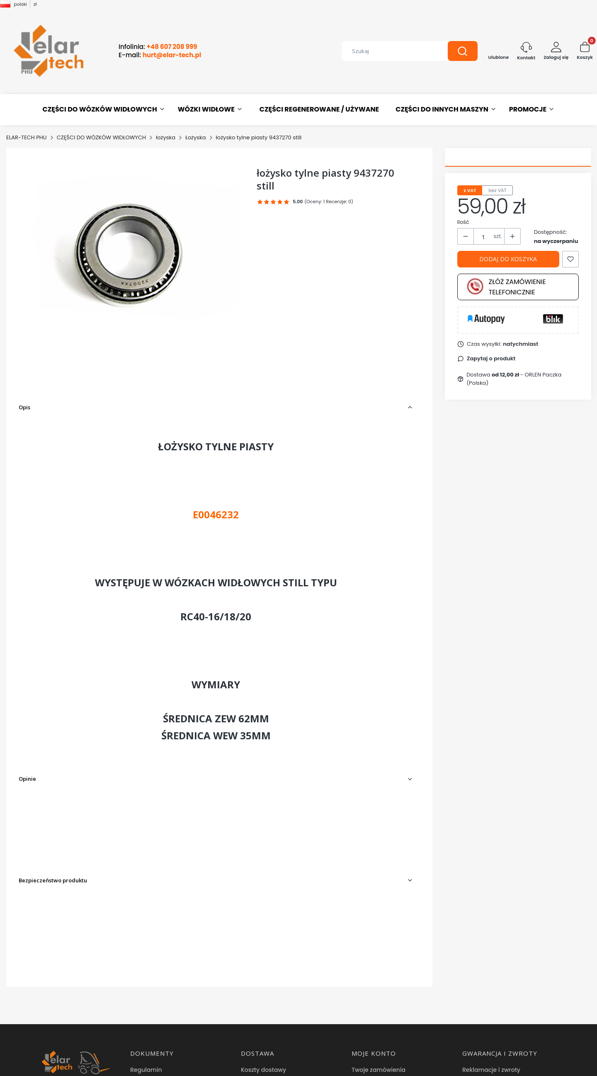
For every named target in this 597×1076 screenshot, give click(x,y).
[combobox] (388, 51)
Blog (136, 1009)
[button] (463, 51)
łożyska (165, 137)
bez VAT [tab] (497, 190)
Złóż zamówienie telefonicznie (506, 287)
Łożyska (195, 137)
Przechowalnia (373, 957)
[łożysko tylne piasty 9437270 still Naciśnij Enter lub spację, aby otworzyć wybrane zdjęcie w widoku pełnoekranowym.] (131, 245)
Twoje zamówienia (378, 932)
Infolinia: (158, 47)
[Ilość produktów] (484, 237)
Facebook (145, 1034)
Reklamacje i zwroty (491, 932)
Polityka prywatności (160, 945)
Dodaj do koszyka (508, 259)
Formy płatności (264, 945)
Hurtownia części (155, 1022)
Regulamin (146, 932)
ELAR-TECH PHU (26, 137)
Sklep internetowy (295, 1065)
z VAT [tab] (470, 190)
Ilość (463, 222)
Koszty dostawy (263, 932)
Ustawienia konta (377, 945)
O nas (138, 997)
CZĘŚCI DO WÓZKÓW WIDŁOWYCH (101, 137)
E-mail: (160, 55)
